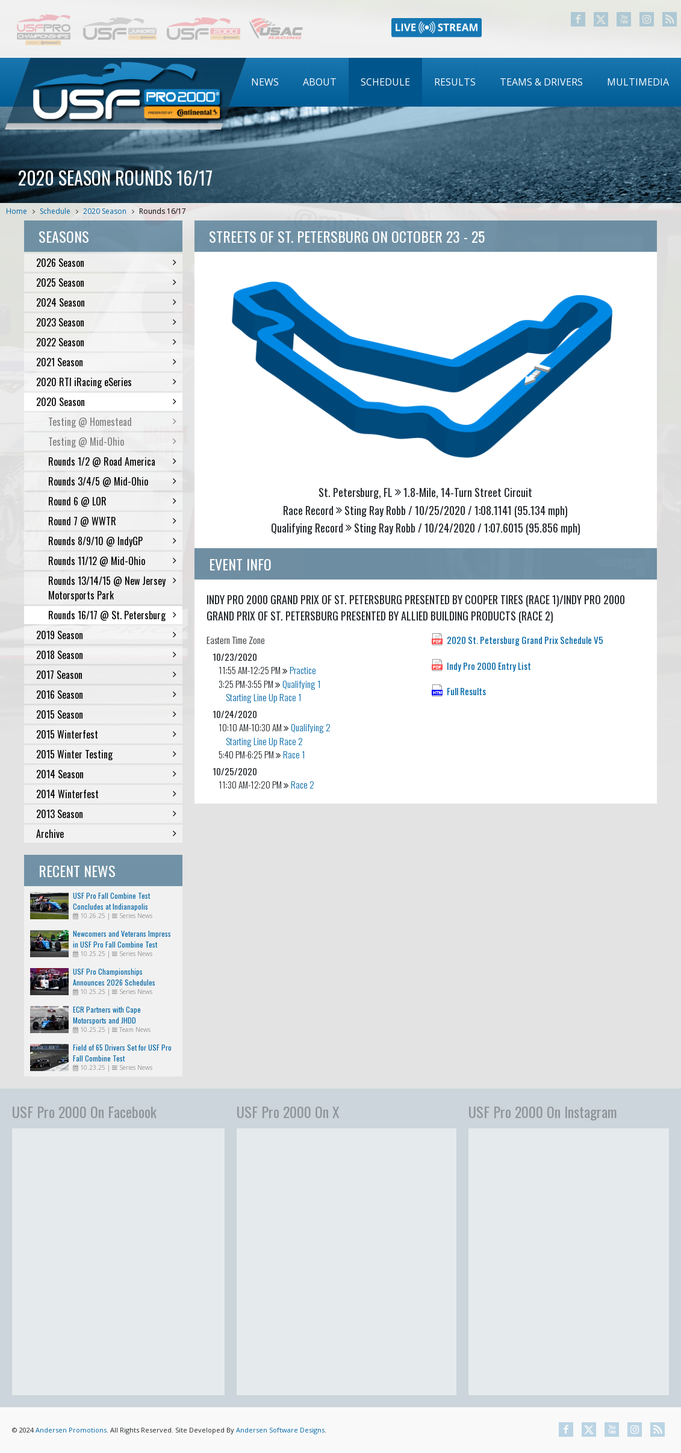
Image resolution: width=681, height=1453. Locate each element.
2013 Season (106, 814)
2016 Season (106, 694)
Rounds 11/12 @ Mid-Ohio (112, 561)
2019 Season (106, 635)
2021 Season (106, 362)
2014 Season (106, 774)
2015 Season (106, 714)
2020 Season (104, 211)
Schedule (385, 82)
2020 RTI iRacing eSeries (106, 382)
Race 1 (294, 754)
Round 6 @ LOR (112, 501)
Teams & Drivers (541, 82)
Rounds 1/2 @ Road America (112, 461)
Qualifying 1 (301, 683)
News (265, 82)
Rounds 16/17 (162, 211)
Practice (303, 670)
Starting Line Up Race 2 (264, 741)
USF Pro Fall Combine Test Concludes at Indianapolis (111, 900)
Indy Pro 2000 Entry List (489, 665)
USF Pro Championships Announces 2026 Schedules (114, 976)
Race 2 (302, 784)
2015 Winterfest (106, 734)
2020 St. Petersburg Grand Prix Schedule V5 (525, 639)
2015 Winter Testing (106, 754)
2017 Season (106, 674)
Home (16, 211)
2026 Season (106, 262)
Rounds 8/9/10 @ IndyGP (112, 541)
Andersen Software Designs (280, 1429)
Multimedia (638, 82)
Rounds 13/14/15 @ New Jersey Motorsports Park (112, 587)
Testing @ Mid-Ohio (112, 441)
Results (455, 82)
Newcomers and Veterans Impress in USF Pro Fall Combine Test (122, 938)
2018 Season (106, 655)
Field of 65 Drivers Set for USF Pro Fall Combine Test (122, 1052)
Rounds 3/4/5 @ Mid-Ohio (112, 481)
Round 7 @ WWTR (112, 521)
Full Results (466, 691)
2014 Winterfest (106, 794)
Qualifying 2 (311, 727)
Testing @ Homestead (112, 421)
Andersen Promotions (71, 1429)
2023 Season (106, 322)
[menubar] (460, 82)
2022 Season (106, 342)
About (320, 82)
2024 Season (106, 302)
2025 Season (106, 282)
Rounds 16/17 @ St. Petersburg (112, 615)
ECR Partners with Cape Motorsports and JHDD (107, 1014)
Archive (106, 833)
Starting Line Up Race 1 (264, 697)
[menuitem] (265, 82)
